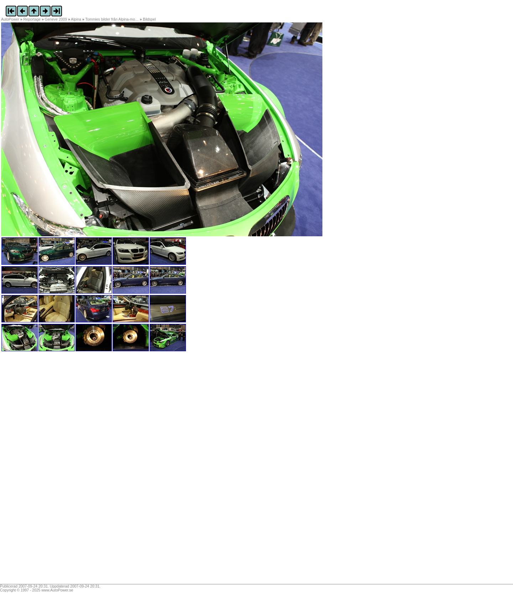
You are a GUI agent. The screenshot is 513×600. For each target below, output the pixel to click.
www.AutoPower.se (57, 590)
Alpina (76, 19)
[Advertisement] (45, 470)
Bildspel (149, 19)
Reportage (32, 19)
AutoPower (10, 19)
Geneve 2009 (56, 19)
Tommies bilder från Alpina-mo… (112, 19)
